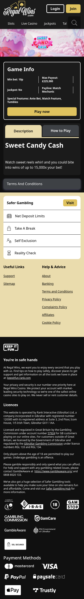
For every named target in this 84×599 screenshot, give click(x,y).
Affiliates (48, 315)
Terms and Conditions (57, 291)
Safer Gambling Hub (58, 488)
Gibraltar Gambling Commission (43, 443)
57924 (51, 433)
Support (9, 276)
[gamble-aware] (42, 348)
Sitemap (9, 284)
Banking (48, 284)
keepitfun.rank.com (19, 378)
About (46, 276)
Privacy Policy (51, 299)
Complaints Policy (54, 307)
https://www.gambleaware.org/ (53, 471)
